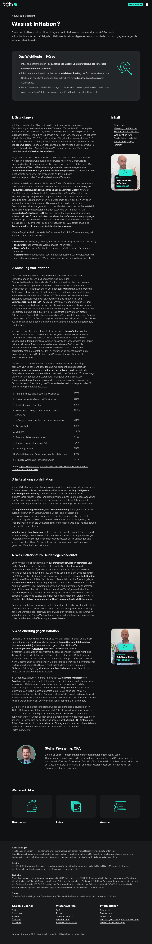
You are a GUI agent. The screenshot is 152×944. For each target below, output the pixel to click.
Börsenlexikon (62, 920)
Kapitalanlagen (19, 848)
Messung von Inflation (125, 128)
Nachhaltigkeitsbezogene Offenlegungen (119, 920)
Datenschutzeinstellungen (112, 923)
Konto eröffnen (135, 4)
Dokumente (105, 910)
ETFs (14, 707)
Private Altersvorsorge (66, 923)
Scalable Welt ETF (64, 916)
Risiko (122, 866)
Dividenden (19, 822)
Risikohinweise (100, 857)
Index (32, 171)
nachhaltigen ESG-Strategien (74, 720)
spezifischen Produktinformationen (71, 854)
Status (15, 910)
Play (125, 173)
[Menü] (147, 4)
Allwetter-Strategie (54, 723)
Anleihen (38, 649)
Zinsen (59, 913)
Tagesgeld (53, 878)
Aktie (39, 573)
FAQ (58, 910)
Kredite (16, 863)
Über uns (16, 920)
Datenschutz (106, 913)
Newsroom (17, 913)
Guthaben (17, 875)
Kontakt (15, 934)
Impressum (105, 916)
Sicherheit (16, 923)
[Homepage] (10, 4)
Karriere (15, 916)
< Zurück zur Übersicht (23, 16)
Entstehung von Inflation (126, 132)
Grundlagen (120, 125)
